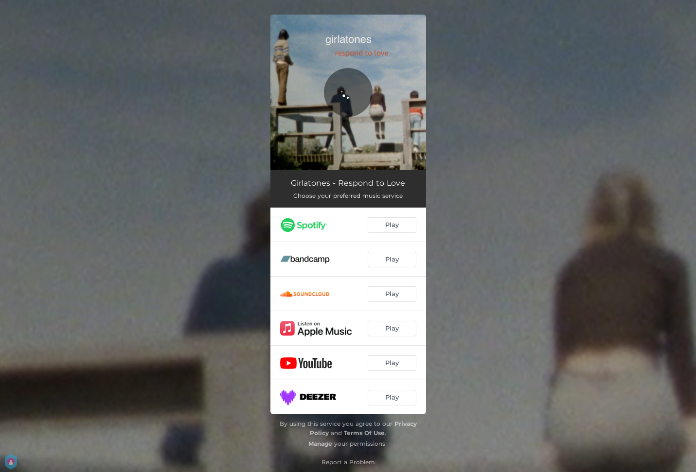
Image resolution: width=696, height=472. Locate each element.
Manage (320, 443)
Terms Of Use (364, 433)
